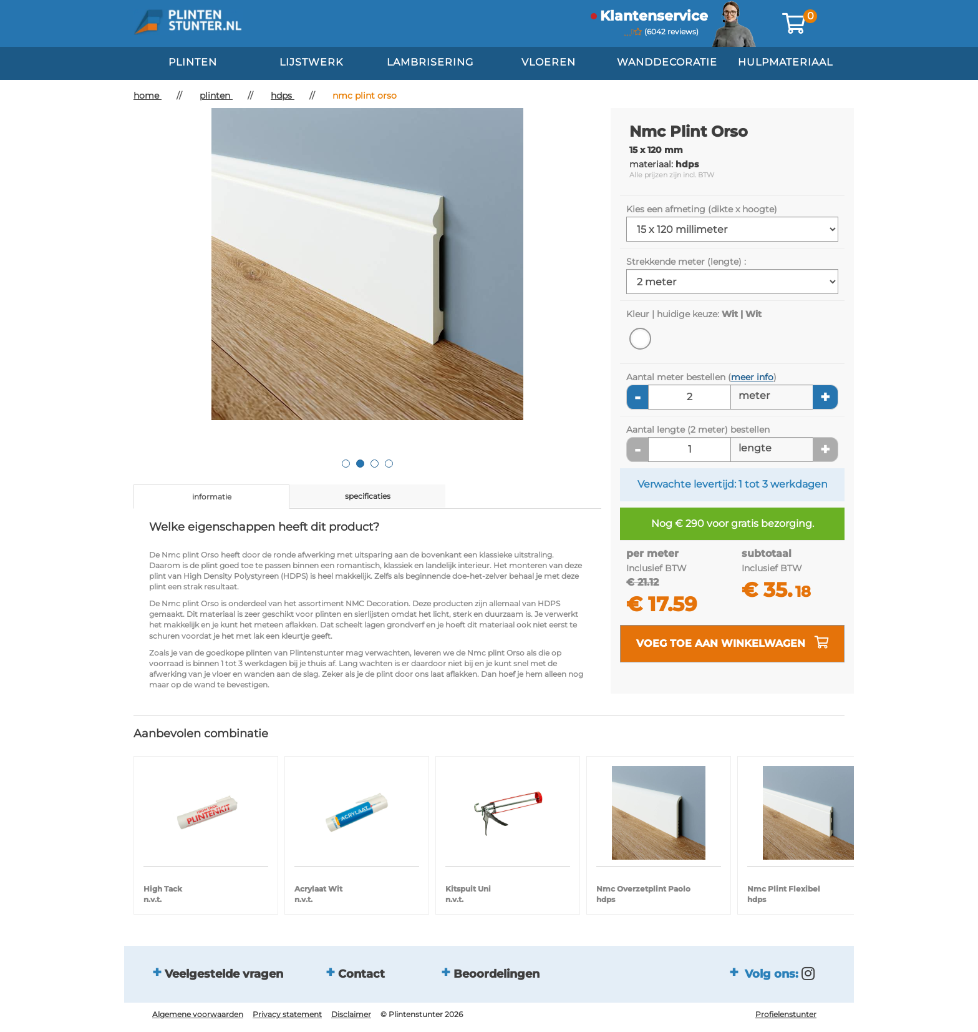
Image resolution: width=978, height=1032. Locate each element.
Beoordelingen (496, 974)
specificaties (367, 496)
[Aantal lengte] (689, 449)
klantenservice (654, 15)
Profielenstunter (785, 1014)
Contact (361, 974)
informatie (211, 496)
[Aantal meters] (689, 397)
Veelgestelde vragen (224, 974)
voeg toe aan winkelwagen (732, 642)
